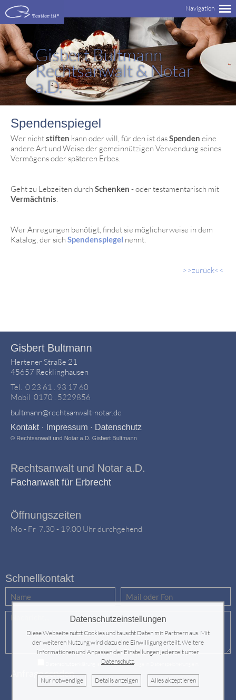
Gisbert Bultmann (51, 348)
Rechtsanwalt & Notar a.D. (114, 70)
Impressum (67, 427)
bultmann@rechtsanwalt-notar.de (66, 412)
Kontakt (25, 427)
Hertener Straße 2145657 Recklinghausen (49, 367)
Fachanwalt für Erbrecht (61, 482)
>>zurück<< (203, 270)
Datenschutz (118, 427)
